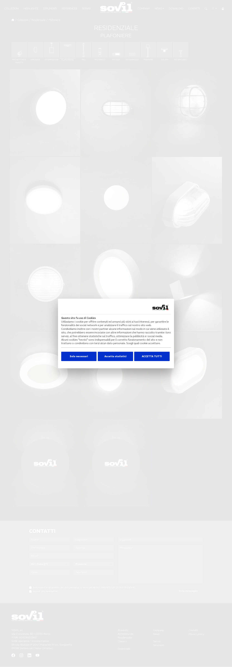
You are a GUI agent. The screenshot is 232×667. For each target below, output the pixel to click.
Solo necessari (79, 356)
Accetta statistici (115, 356)
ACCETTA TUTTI (152, 356)
